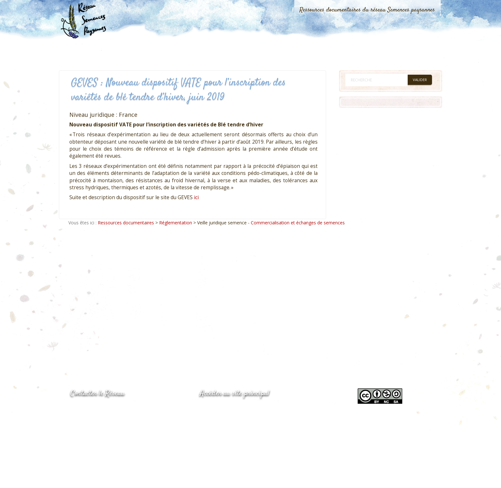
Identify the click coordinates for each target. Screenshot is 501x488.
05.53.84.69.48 (93, 422)
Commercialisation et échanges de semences (298, 223)
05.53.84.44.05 (93, 409)
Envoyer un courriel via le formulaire (118, 435)
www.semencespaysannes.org (235, 409)
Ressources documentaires (126, 223)
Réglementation (175, 223)
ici (196, 197)
